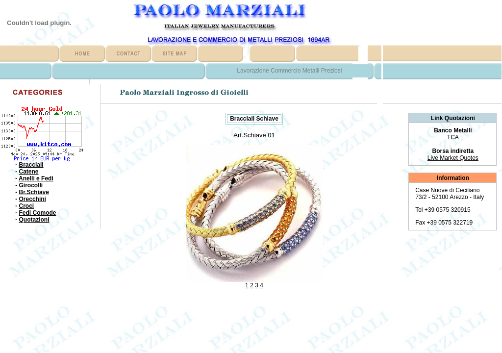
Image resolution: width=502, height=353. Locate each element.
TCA (453, 137)
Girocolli (31, 185)
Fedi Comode (37, 212)
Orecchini (32, 199)
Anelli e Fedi (36, 178)
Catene (29, 171)
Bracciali (31, 164)
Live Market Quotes (452, 157)
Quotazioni (34, 219)
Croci (26, 205)
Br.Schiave (34, 192)
